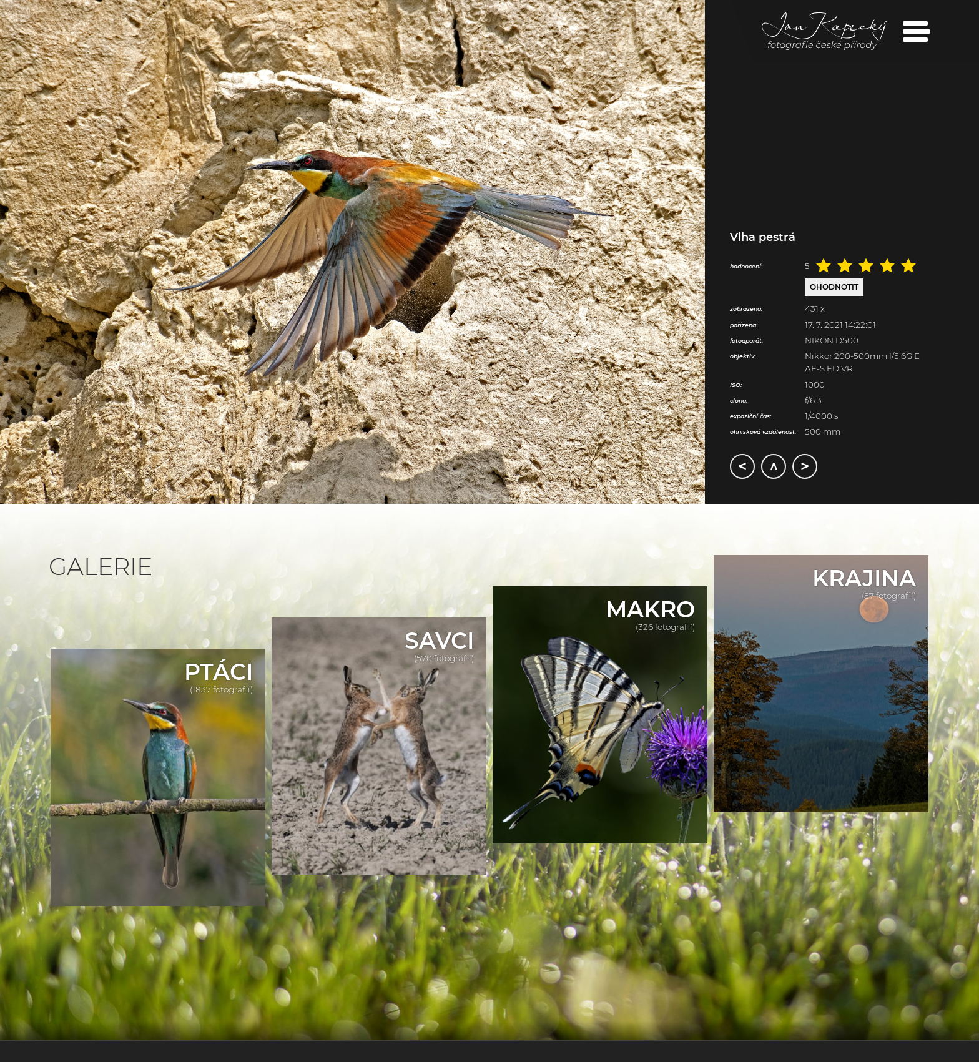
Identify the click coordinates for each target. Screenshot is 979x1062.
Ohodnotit (834, 287)
